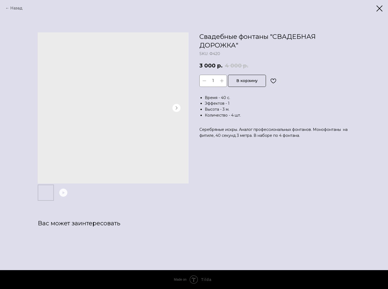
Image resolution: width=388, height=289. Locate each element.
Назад (16, 8)
